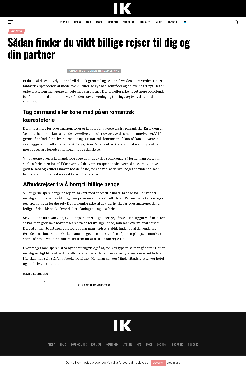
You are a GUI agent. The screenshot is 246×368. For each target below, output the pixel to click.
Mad (88, 22)
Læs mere (173, 362)
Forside (64, 22)
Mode (99, 22)
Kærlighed (112, 345)
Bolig (77, 22)
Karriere (96, 345)
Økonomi (113, 22)
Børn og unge (79, 345)
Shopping (129, 22)
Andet (159, 22)
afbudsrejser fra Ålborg (52, 198)
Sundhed (145, 22)
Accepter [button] (158, 362)
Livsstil (172, 22)
